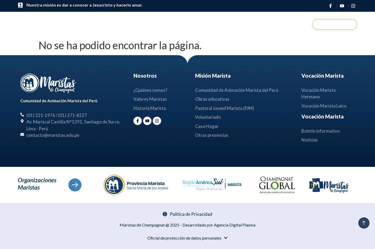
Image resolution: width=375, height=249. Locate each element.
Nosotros (144, 24)
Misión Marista (186, 24)
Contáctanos (264, 24)
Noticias (228, 24)
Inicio (114, 24)
